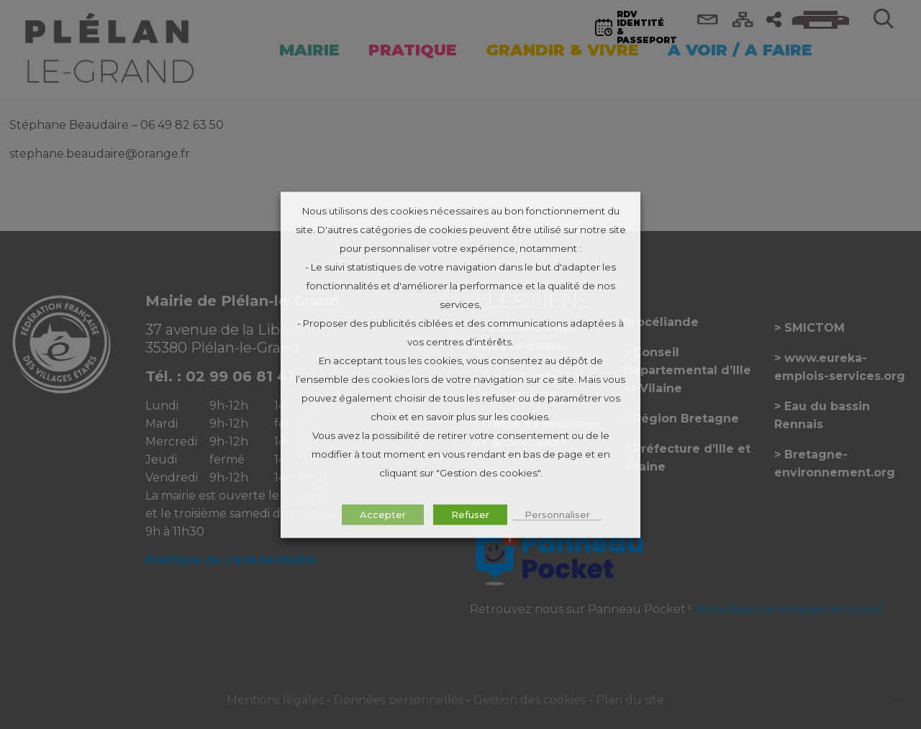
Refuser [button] (470, 514)
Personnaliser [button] (557, 514)
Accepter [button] (383, 514)
